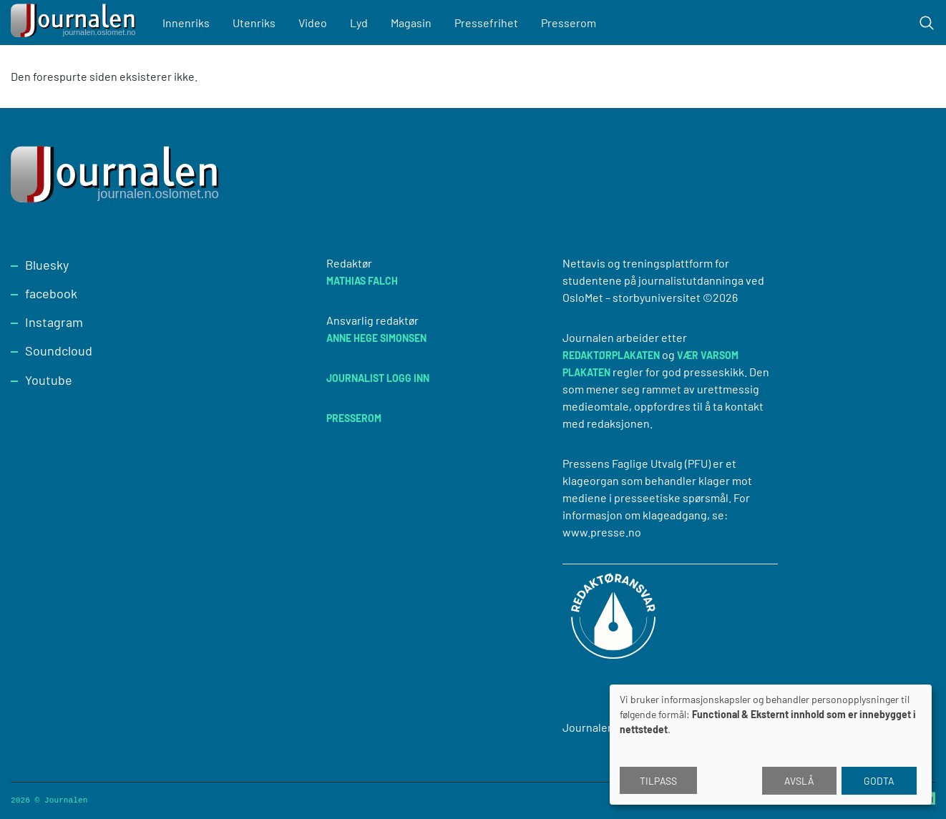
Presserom (568, 22)
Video (312, 22)
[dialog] (771, 745)
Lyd (359, 22)
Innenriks (186, 22)
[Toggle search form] (926, 22)
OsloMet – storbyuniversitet (631, 297)
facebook (51, 293)
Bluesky (47, 265)
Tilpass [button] (658, 781)
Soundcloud (58, 350)
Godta (879, 781)
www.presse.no (601, 532)
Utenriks (254, 22)
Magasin (411, 22)
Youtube (48, 380)
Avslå (799, 781)
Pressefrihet (486, 22)
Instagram (54, 322)
